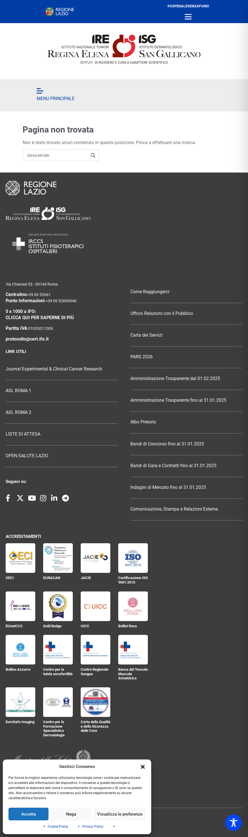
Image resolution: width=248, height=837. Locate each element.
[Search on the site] (61, 155)
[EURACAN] (58, 558)
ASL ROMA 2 (18, 412)
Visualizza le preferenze (119, 814)
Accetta (28, 814)
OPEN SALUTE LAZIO (27, 455)
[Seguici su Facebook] (9, 498)
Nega (71, 814)
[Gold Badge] (58, 606)
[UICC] (95, 606)
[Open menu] (188, 17)
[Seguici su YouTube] (32, 498)
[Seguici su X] (20, 498)
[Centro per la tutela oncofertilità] (58, 649)
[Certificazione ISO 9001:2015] (133, 558)
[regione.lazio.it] (60, 12)
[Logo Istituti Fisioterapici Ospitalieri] (124, 213)
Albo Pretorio (143, 422)
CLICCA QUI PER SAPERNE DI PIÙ (40, 317)
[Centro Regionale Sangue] (95, 649)
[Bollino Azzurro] (20, 649)
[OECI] (20, 558)
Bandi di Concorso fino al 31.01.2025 (167, 444)
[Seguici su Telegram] (65, 498)
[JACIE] (95, 558)
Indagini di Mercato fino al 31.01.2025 (168, 487)
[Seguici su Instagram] (43, 498)
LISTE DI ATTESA (23, 434)
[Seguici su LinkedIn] (54, 498)
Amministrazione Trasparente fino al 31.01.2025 (178, 400)
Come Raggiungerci (149, 291)
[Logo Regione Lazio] (124, 188)
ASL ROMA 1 (18, 390)
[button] (143, 767)
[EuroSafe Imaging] (20, 702)
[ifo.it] (124, 49)
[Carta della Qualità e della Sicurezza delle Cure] (95, 702)
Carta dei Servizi (146, 335)
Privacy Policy (93, 827)
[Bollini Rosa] (133, 606)
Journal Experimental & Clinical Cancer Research (54, 369)
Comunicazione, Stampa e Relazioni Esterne (174, 509)
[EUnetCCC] (20, 606)
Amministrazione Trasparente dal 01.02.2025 (175, 378)
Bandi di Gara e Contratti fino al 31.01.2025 (173, 465)
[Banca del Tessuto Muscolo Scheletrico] (133, 649)
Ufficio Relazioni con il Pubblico (161, 313)
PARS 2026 (141, 356)
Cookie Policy (58, 827)
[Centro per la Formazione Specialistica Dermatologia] (58, 702)
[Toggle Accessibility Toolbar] (233, 822)
